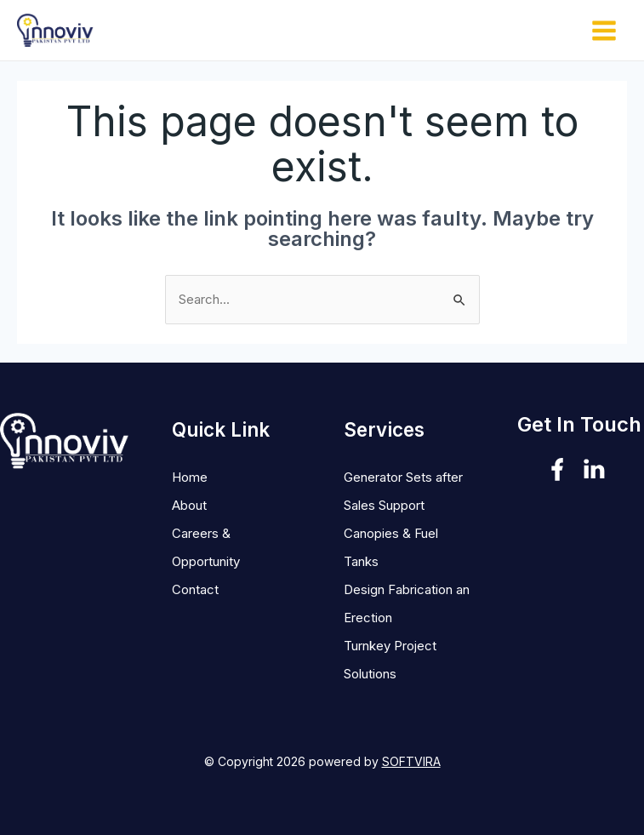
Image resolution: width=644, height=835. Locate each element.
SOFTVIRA (411, 761)
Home (190, 477)
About (189, 505)
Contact (195, 589)
